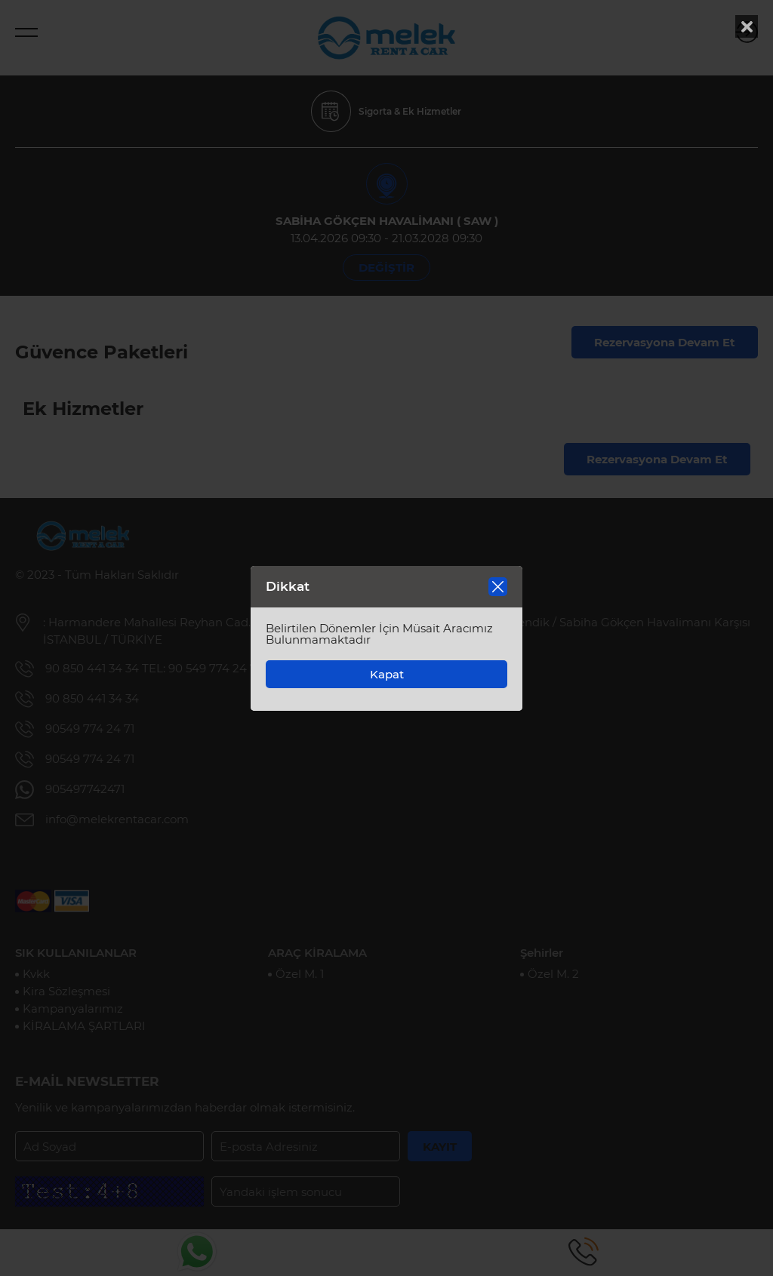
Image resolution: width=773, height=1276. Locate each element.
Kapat (387, 674)
